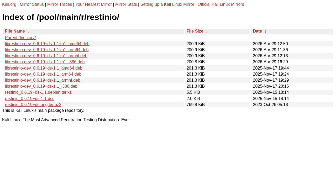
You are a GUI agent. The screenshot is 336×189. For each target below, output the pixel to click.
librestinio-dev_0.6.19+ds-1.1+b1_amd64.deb (47, 43)
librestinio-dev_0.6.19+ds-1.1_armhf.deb (42, 80)
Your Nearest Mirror (93, 4)
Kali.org (9, 4)
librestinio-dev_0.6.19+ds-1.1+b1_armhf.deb (46, 56)
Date (257, 31)
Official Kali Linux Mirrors (221, 4)
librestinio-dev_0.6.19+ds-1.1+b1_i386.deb (45, 62)
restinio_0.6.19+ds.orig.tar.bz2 (33, 104)
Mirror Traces (59, 4)
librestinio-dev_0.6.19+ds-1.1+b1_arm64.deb (46, 50)
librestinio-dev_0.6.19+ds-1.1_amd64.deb (43, 68)
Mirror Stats (126, 4)
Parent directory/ (20, 37)
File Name (15, 31)
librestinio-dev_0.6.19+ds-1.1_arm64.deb (43, 74)
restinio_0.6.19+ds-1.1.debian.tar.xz (38, 92)
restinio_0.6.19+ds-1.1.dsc (29, 98)
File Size (195, 31)
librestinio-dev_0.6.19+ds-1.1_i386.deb (41, 86)
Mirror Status (32, 4)
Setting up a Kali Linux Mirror (167, 4)
